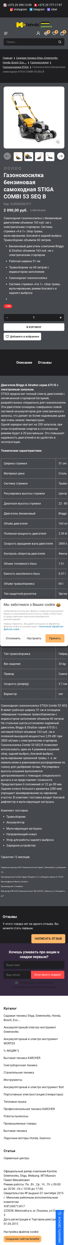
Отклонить (13, 638)
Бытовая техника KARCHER (22, 1058)
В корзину (34, 327)
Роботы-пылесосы (16, 1116)
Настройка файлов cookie (21, 1232)
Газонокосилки (39, 62)
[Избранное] (54, 33)
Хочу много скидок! (47, 974)
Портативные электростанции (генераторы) (34, 1094)
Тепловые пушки (15, 1101)
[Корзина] (62, 33)
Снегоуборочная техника (21, 1065)
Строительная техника (20, 1072)
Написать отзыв (48, 938)
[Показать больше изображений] (58, 142)
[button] (60, 156)
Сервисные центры (17, 1158)
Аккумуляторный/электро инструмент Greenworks (30, 1029)
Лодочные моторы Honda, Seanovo (27, 1138)
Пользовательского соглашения (34, 987)
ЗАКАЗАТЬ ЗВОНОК (64, 1230)
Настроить (34, 638)
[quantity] (34, 317)
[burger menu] (6, 33)
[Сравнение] (46, 33)
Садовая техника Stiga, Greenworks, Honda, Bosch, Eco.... (32, 1018)
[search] (60, 42)
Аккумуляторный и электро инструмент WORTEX (31, 1041)
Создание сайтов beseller (22, 1239)
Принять (55, 638)
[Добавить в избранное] (22, 336)
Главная (8, 57)
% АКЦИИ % (12, 1050)
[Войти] (38, 33)
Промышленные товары (20, 1123)
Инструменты (13, 1080)
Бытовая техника (16, 1131)
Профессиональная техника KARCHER (30, 1109)
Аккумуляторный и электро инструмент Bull (34, 1087)
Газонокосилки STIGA (16, 67)
